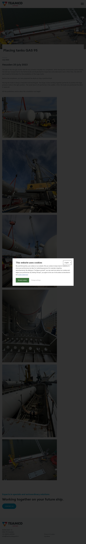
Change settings (36, 280)
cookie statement (23, 274)
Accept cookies (22, 280)
